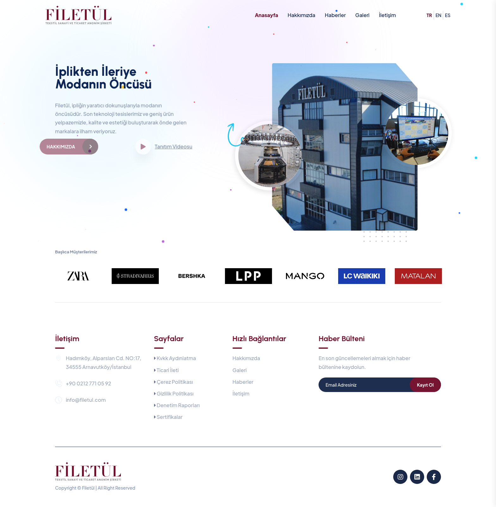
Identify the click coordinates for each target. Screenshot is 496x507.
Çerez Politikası (175, 381)
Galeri (362, 15)
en (439, 15)
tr (429, 15)
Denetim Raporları (178, 405)
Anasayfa (266, 15)
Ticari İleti (168, 370)
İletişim (387, 15)
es (447, 15)
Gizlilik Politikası (175, 393)
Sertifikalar (170, 416)
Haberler (335, 15)
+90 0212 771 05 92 (88, 383)
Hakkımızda (301, 15)
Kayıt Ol (425, 385)
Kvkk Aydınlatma (176, 358)
